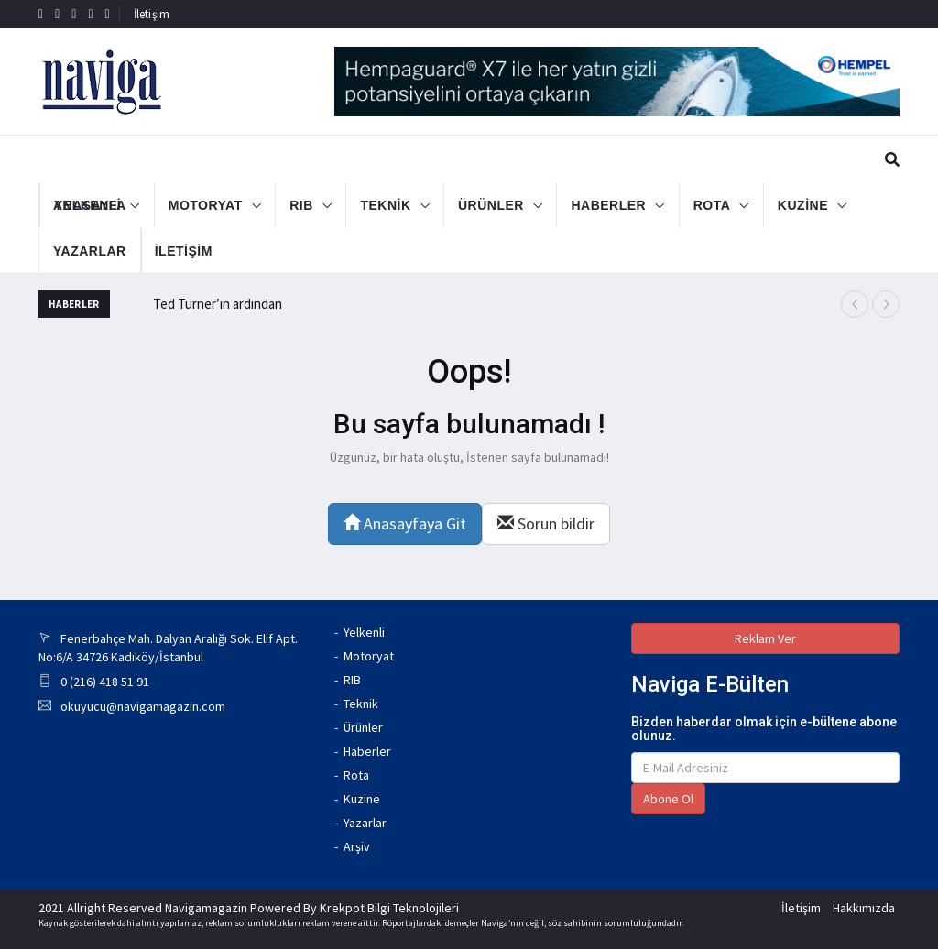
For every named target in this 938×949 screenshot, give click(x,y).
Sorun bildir (545, 523)
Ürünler (363, 727)
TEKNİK (385, 205)
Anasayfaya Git (405, 523)
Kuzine (362, 799)
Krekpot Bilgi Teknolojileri (389, 908)
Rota (356, 775)
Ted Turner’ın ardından (217, 303)
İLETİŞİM (162, 251)
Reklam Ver (765, 638)
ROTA (712, 205)
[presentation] (854, 304)
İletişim (152, 14)
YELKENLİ (87, 205)
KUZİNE (803, 205)
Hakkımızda (864, 908)
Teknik (361, 703)
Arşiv (357, 846)
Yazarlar (365, 822)
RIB (301, 205)
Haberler (367, 751)
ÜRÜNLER (491, 205)
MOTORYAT (206, 205)
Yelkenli (364, 632)
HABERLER (608, 205)
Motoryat (369, 656)
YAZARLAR (89, 251)
